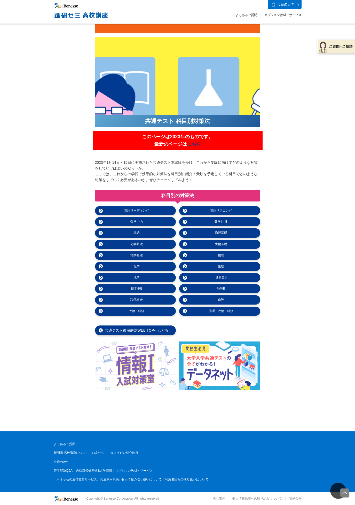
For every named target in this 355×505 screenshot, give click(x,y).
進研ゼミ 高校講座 (272, 424)
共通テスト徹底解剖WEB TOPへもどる (136, 330)
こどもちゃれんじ (83, 425)
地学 (136, 277)
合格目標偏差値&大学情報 (94, 470)
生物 (221, 266)
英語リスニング (221, 210)
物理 (221, 255)
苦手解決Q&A (63, 470)
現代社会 (136, 299)
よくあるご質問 (246, 15)
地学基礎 (136, 255)
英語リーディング (136, 210)
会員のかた (61, 462)
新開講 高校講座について (71, 453)
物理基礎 (221, 233)
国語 (136, 233)
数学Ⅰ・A (136, 221)
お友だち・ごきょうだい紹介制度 (115, 453)
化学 (136, 266)
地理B (221, 288)
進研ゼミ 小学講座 (146, 425)
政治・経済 (136, 311)
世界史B (221, 277)
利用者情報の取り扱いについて (186, 479)
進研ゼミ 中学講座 (209, 425)
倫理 (221, 299)
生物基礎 (221, 244)
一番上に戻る (345, 493)
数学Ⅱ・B (221, 221)
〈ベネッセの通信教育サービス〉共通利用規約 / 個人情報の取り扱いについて (108, 479)
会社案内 (219, 498)
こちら (194, 144)
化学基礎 (136, 244)
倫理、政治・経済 (221, 311)
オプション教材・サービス (283, 15)
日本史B (136, 288)
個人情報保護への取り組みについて (257, 498)
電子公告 (295, 498)
